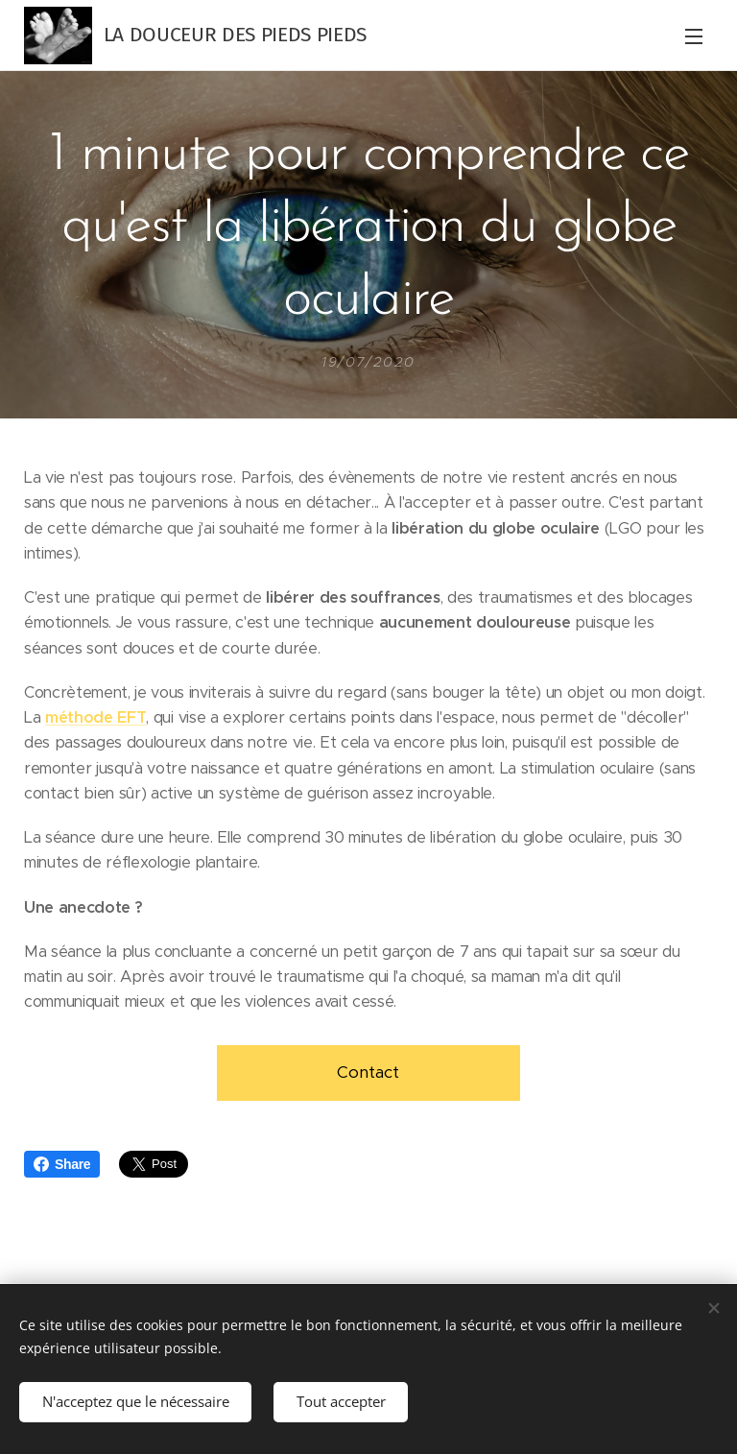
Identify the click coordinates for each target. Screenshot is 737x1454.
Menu (693, 36)
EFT (131, 717)
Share (62, 1164)
